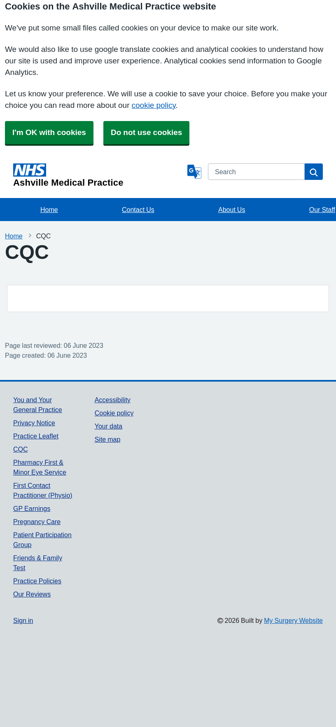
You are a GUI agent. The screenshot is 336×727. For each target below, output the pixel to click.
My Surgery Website (293, 620)
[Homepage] (98, 175)
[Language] (194, 171)
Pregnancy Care (37, 521)
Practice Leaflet (35, 436)
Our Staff (322, 209)
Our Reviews (32, 594)
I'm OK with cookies (49, 132)
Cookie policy (114, 413)
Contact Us (138, 209)
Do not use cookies (146, 132)
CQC (20, 449)
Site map (108, 439)
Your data (108, 426)
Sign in (23, 620)
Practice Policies (37, 581)
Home (49, 209)
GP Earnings (31, 508)
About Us (231, 209)
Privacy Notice (34, 422)
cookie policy (154, 105)
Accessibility (113, 399)
